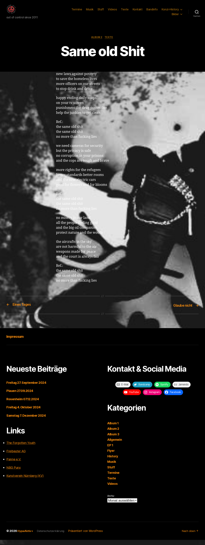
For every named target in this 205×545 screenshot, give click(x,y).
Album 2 (96, 42)
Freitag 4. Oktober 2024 (25, 412)
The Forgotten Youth (22, 448)
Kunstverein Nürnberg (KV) (27, 481)
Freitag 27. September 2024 (28, 388)
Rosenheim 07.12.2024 (24, 404)
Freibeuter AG (17, 456)
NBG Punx (14, 473)
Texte (125, 11)
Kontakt (138, 11)
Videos (112, 11)
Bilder (175, 16)
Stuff (101, 11)
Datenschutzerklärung (52, 536)
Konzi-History (170, 11)
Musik (90, 11)
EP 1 (110, 450)
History (113, 461)
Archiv (110, 501)
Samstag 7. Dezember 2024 (27, 421)
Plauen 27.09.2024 (20, 396)
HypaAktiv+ (25, 536)
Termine (76, 11)
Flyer (111, 456)
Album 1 (113, 428)
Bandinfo (152, 11)
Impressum (16, 341)
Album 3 (114, 439)
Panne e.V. (14, 464)
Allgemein (115, 445)
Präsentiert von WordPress (87, 536)
